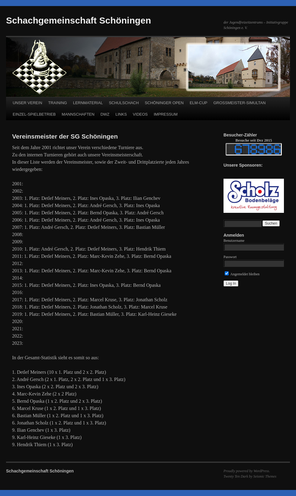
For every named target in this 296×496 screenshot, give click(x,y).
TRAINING (57, 103)
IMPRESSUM (166, 114)
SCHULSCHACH (124, 103)
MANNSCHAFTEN (78, 114)
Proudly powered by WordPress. (247, 471)
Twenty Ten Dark (236, 476)
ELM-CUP (199, 103)
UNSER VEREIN (27, 103)
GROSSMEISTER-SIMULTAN (239, 103)
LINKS (121, 114)
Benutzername (234, 240)
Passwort (230, 257)
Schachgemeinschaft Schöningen (78, 20)
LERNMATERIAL (88, 103)
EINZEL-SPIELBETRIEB (34, 114)
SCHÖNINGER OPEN (164, 103)
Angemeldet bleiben (242, 274)
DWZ (105, 114)
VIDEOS (140, 114)
